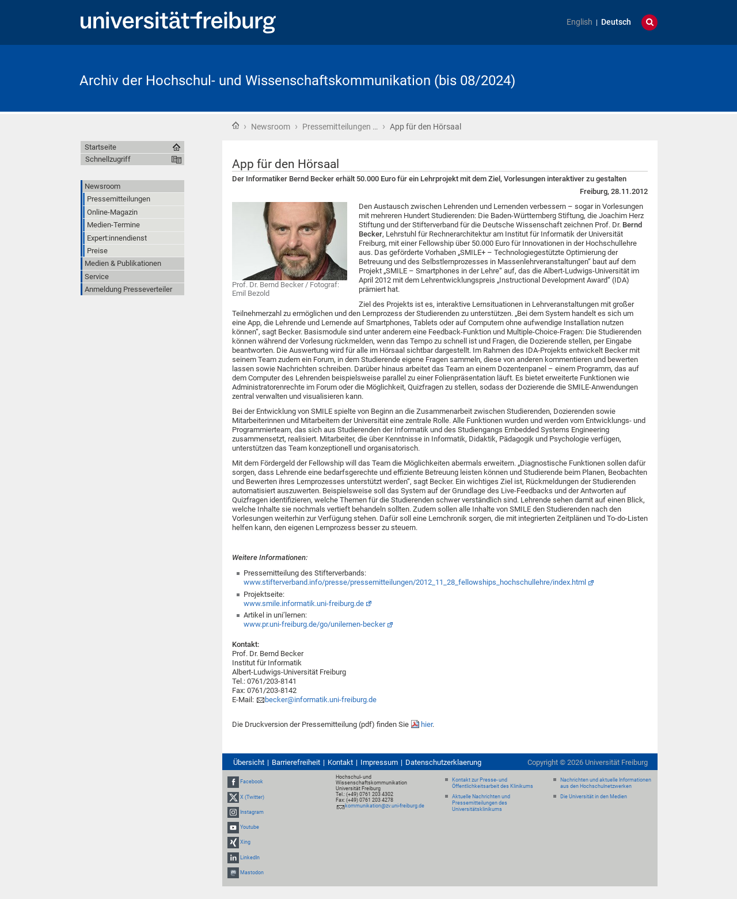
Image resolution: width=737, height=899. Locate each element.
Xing (245, 842)
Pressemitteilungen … (340, 126)
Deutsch (616, 22)
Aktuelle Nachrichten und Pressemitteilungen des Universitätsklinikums (481, 803)
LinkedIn (250, 857)
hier (426, 724)
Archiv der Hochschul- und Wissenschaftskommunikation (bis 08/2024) (297, 81)
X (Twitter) (252, 797)
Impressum (379, 762)
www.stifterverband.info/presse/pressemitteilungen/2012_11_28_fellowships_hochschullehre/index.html (415, 582)
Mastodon (252, 872)
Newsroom (270, 126)
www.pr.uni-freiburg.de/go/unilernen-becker (314, 624)
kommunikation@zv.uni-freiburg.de (384, 806)
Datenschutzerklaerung (443, 762)
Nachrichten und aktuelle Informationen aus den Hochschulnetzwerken (605, 783)
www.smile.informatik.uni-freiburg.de (304, 603)
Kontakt (340, 762)
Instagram (252, 812)
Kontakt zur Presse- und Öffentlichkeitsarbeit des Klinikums (492, 783)
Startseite (235, 125)
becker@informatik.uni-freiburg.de (321, 699)
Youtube (249, 827)
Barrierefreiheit (296, 762)
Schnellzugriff (108, 159)
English (579, 22)
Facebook (251, 782)
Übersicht (248, 762)
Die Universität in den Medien (593, 796)
